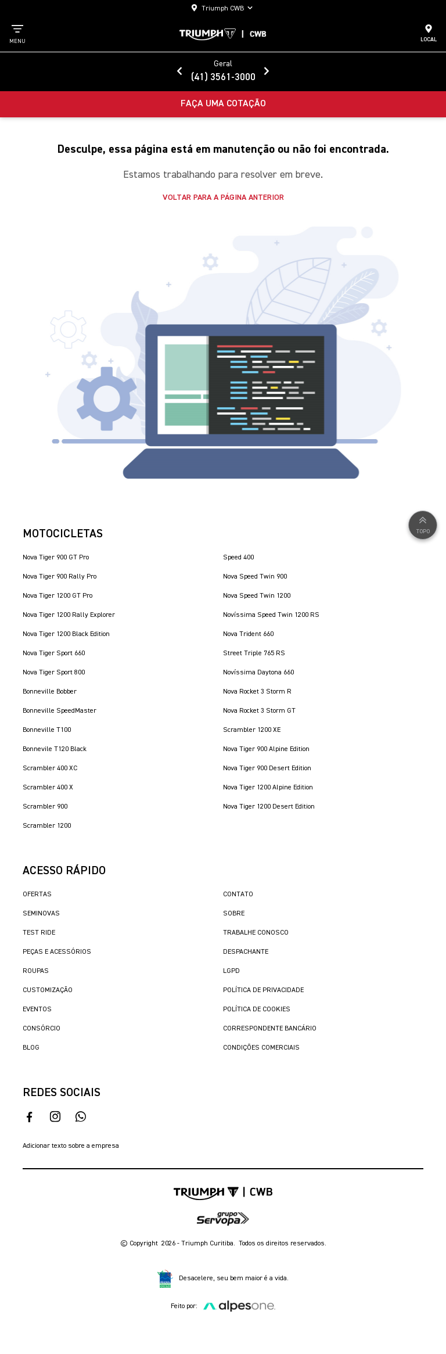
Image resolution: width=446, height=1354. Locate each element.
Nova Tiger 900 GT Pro (56, 557)
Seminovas (41, 913)
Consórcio (41, 1028)
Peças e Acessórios (57, 952)
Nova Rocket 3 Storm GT (259, 710)
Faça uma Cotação (223, 104)
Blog (31, 1047)
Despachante (245, 952)
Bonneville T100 (47, 730)
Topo (423, 523)
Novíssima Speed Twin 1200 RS (271, 615)
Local (428, 33)
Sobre (233, 913)
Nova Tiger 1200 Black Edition (66, 634)
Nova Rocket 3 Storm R (257, 691)
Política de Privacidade (263, 990)
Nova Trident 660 (248, 634)
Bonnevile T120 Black (55, 749)
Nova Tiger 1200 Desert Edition (269, 806)
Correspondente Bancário (269, 1028)
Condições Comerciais (261, 1047)
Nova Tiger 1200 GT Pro (57, 595)
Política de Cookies (256, 1009)
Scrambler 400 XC (50, 768)
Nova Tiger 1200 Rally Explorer (69, 615)
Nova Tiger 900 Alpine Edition (266, 749)
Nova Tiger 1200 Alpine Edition (268, 787)
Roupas (36, 971)
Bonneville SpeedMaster (59, 710)
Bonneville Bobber (50, 691)
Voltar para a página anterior (223, 197)
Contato (238, 894)
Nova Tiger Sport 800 (54, 672)
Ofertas (37, 894)
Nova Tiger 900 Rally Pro (59, 576)
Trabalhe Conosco (256, 932)
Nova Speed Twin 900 (255, 576)
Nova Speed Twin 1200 (256, 595)
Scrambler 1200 (47, 826)
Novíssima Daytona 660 (258, 672)
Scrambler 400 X (48, 787)
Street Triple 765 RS (254, 653)
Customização (48, 990)
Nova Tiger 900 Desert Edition (267, 768)
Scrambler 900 (45, 806)
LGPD (231, 971)
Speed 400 (238, 557)
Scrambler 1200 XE (251, 730)
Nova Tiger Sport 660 (54, 653)
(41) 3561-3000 (223, 77)
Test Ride (39, 932)
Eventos (37, 1009)
